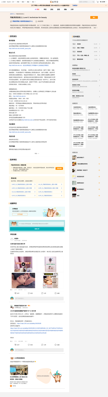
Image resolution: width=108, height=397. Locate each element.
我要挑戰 (59, 168)
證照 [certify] (58, 9)
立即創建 (20, 214)
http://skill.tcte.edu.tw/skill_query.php (20, 48)
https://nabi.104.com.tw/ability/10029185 (29, 323)
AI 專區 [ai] (37, 9)
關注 (94, 17)
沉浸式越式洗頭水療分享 (17, 244)
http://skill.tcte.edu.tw (19, 96)
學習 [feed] (45, 9)
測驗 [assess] (65, 9)
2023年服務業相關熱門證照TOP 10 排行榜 (23, 311)
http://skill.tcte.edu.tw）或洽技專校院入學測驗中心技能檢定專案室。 (29, 65)
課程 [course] (51, 9)
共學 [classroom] (72, 9)
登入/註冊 (102, 1)
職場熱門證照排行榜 (20, 305)
